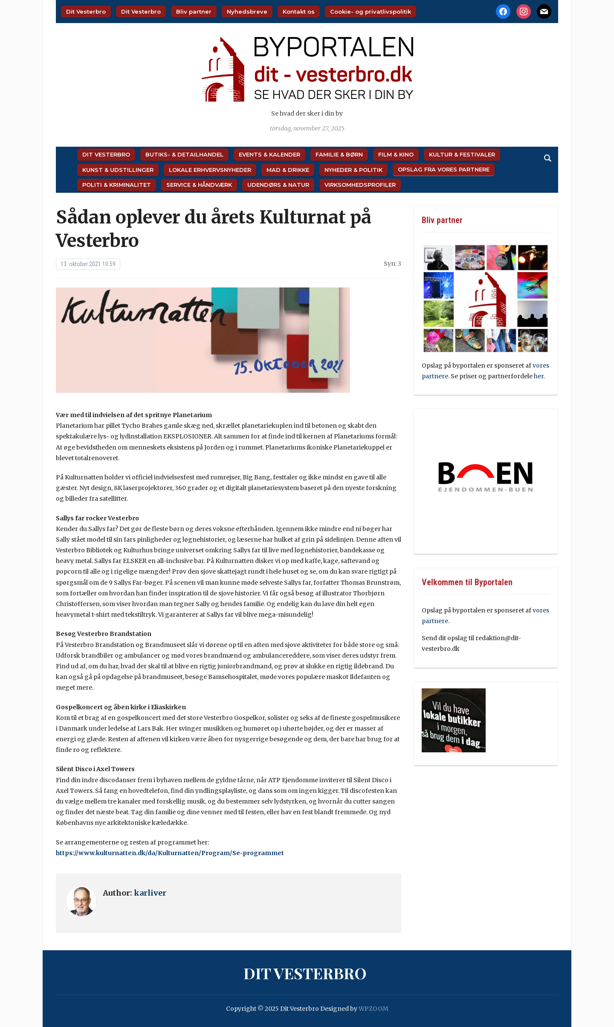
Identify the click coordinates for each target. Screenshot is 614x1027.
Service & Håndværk (199, 184)
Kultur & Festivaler (462, 154)
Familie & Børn (339, 154)
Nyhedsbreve (247, 11)
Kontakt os (299, 11)
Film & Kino (396, 154)
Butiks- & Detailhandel (184, 154)
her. (539, 376)
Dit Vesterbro (86, 11)
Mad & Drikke (287, 169)
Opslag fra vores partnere (443, 169)
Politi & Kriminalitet (116, 184)
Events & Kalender (269, 154)
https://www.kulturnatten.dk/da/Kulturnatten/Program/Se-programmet (170, 853)
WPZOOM (373, 1008)
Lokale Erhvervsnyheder (210, 169)
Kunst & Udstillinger (118, 169)
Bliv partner (193, 11)
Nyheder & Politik (353, 169)
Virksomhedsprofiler (360, 184)
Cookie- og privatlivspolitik (370, 11)
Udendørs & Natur (278, 184)
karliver (150, 893)
